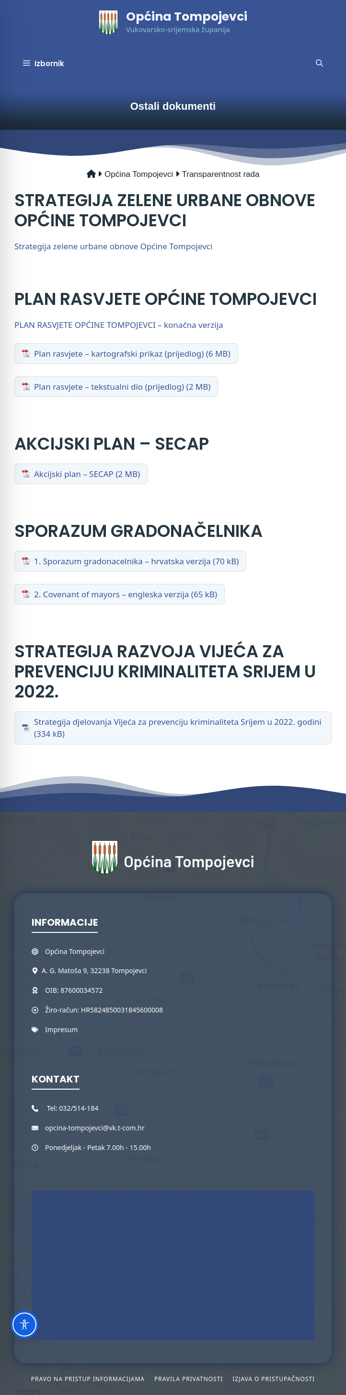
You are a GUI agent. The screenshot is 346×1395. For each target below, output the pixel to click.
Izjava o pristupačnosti (273, 1379)
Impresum (61, 1029)
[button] (319, 64)
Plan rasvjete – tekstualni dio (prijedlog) (109, 386)
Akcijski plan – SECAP (74, 473)
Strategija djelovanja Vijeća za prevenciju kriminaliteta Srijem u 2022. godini (178, 721)
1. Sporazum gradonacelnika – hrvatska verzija (122, 561)
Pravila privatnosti (188, 1379)
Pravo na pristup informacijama (88, 1379)
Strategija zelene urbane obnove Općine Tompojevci (113, 246)
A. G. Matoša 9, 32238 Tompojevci (94, 970)
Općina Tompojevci (186, 16)
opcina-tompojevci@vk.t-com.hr (95, 1127)
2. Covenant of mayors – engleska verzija (111, 594)
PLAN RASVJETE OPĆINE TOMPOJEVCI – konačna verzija (118, 324)
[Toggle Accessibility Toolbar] (24, 1324)
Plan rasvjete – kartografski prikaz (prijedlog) (119, 353)
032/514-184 (78, 1108)
